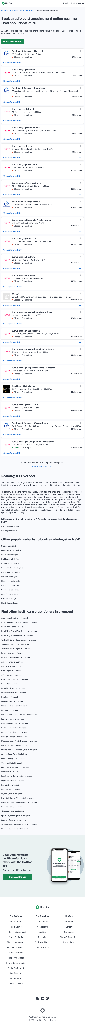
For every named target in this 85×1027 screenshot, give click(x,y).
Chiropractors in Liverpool (11, 675)
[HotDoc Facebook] (38, 998)
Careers (69, 927)
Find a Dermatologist (15, 963)
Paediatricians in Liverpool (11, 772)
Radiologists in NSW (27, 10)
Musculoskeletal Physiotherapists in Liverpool (19, 741)
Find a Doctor (16, 922)
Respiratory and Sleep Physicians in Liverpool (19, 802)
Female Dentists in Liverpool (12, 653)
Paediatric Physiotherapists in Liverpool (16, 776)
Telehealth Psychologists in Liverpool (15, 649)
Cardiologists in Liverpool (11, 671)
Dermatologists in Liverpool (12, 701)
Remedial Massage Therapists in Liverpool (17, 798)
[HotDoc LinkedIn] (42, 998)
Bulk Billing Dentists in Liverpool (14, 627)
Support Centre (42, 948)
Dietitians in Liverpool (10, 710)
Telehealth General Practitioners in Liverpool (18, 640)
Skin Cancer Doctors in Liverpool (14, 811)
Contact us (69, 932)
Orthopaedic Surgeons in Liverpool (15, 767)
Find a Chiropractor (16, 942)
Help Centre (15, 979)
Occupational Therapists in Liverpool (15, 754)
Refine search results (12, 42)
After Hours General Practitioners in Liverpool (19, 622)
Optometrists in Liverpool (11, 763)
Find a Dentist (15, 927)
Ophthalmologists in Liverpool (13, 759)
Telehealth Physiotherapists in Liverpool (16, 644)
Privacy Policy (69, 942)
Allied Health (42, 927)
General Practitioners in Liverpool (14, 732)
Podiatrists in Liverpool (10, 785)
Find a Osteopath (16, 958)
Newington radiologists (10, 581)
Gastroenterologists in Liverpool (13, 728)
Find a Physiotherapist (16, 932)
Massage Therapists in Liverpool (14, 737)
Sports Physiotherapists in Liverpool (15, 816)
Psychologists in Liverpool (11, 794)
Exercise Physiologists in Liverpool (14, 723)
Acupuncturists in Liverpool (12, 662)
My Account (16, 973)
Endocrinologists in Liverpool (12, 719)
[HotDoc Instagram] (47, 998)
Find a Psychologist (16, 948)
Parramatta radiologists (10, 585)
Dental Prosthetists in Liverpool (13, 693)
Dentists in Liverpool (9, 697)
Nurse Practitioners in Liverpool (14, 745)
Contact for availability (42, 63)
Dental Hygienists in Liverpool (13, 688)
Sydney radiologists (9, 546)
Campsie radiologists (9, 599)
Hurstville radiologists (9, 603)
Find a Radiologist (16, 968)
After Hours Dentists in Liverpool (14, 618)
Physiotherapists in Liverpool (12, 781)
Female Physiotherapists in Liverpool (15, 658)
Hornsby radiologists (9, 577)
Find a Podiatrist (15, 937)
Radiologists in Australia (9, 10)
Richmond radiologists (10, 563)
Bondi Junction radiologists (12, 568)
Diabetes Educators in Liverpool (14, 706)
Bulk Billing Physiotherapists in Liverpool (17, 636)
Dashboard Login (42, 942)
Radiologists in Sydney (10, 526)
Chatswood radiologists (10, 572)
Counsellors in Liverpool (10, 684)
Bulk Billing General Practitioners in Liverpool (19, 631)
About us (69, 922)
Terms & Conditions (69, 937)
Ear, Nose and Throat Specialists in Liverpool (19, 715)
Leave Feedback (16, 984)
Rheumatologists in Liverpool (12, 807)
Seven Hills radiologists (10, 590)
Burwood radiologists (9, 555)
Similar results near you (42, 467)
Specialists (42, 937)
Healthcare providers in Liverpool (14, 829)
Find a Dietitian (16, 953)
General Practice (42, 922)
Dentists (42, 932)
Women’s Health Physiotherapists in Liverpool (19, 824)
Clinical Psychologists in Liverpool (14, 679)
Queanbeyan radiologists (11, 550)
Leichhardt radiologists (10, 559)
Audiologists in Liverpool (11, 666)
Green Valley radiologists (10, 594)
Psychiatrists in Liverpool (11, 789)
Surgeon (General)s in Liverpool (13, 820)
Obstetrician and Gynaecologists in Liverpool (19, 750)
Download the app (17, 877)
